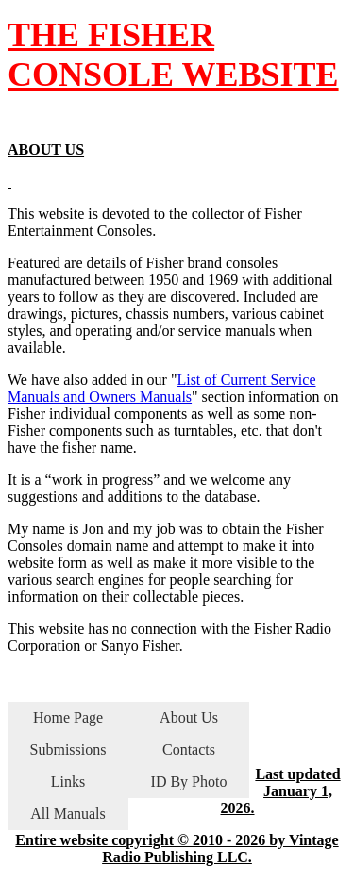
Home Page (68, 717)
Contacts (188, 749)
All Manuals (68, 814)
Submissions (68, 749)
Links (68, 781)
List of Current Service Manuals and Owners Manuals (161, 388)
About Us (189, 717)
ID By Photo (189, 781)
